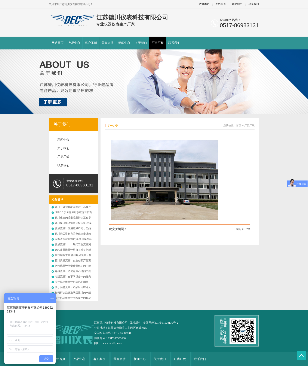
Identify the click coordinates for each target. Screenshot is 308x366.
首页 (238, 125)
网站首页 (58, 43)
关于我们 (141, 43)
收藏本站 (204, 4)
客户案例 (91, 43)
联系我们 (254, 4)
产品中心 (74, 43)
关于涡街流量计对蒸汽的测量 (71, 281)
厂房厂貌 (158, 43)
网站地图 (237, 4)
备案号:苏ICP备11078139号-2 (160, 322)
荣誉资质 (108, 43)
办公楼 (113, 125)
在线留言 (221, 4)
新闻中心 (124, 43)
